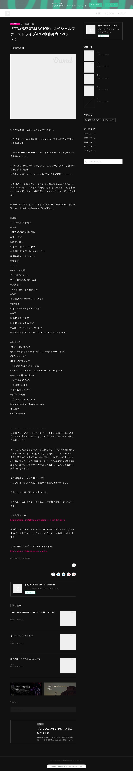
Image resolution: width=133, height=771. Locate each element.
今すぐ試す (95, 4)
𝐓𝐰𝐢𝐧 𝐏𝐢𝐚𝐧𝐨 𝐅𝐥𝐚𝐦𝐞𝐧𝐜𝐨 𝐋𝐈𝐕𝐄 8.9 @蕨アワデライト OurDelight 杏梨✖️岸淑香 (46, 612)
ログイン (111, 5)
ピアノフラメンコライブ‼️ (22, 636)
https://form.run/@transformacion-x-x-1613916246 (37, 520)
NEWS (108, 120)
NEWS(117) (27, 558)
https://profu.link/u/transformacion (29, 551)
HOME (98, 13)
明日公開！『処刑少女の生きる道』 (26, 659)
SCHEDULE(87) (16, 558)
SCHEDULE (109, 13)
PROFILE (122, 13)
